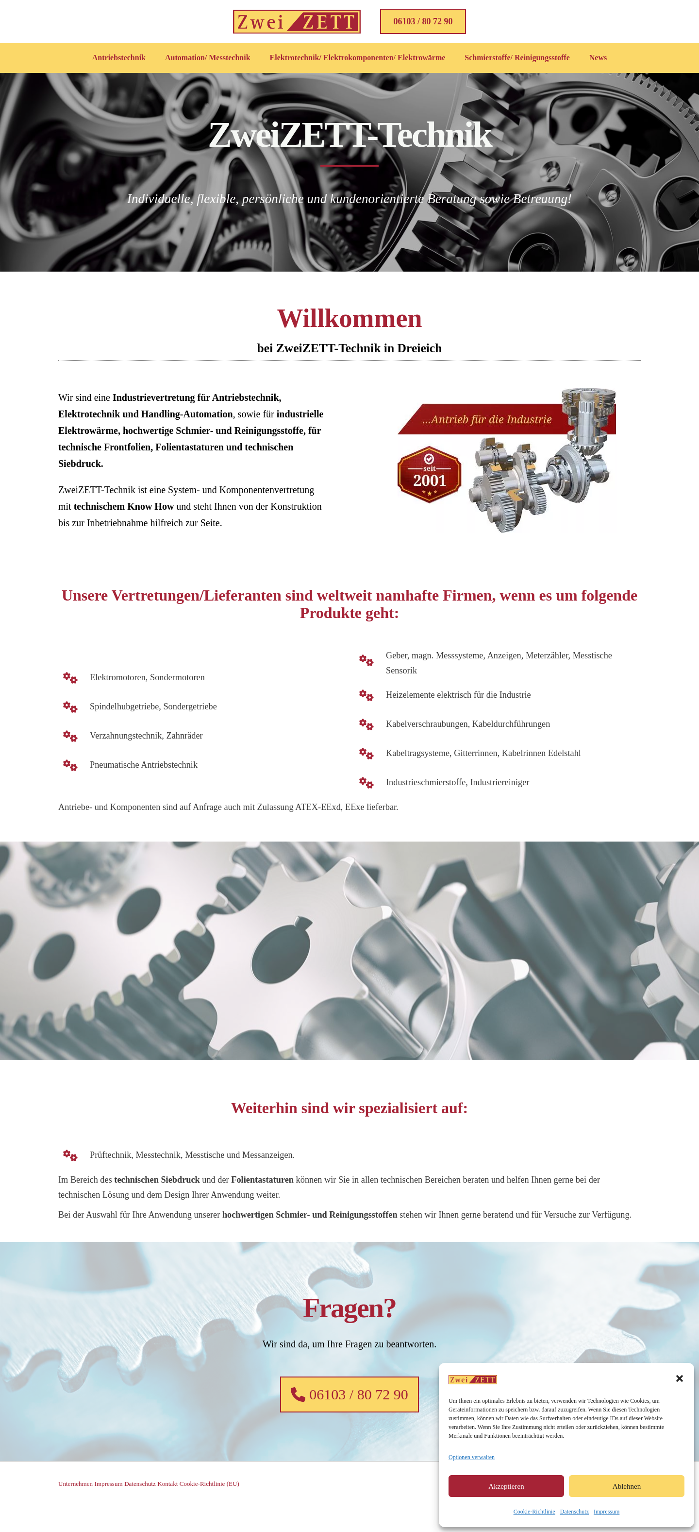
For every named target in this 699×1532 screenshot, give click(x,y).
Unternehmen (76, 1509)
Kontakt (190, 1509)
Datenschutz (574, 1511)
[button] (679, 1378)
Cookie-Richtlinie (534, 1511)
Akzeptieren (506, 1486)
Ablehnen (627, 1486)
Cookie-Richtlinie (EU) (240, 1509)
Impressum (606, 1511)
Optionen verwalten (472, 1457)
